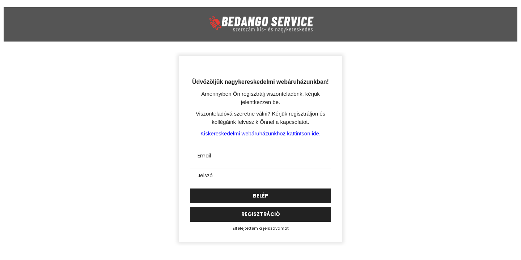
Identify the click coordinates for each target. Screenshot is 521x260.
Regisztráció (260, 214)
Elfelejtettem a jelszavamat (261, 228)
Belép (260, 195)
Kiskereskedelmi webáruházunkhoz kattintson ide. (260, 133)
